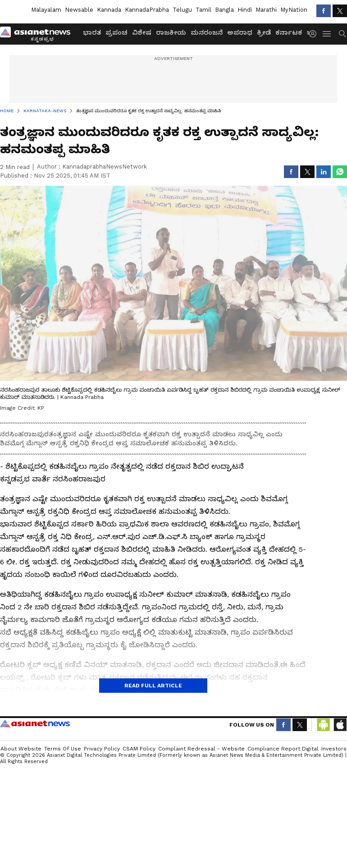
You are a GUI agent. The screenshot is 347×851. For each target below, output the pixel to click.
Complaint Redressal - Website (201, 749)
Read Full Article (153, 685)
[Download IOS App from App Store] (340, 724)
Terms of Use (62, 749)
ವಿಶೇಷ (141, 32)
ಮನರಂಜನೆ (207, 32)
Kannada (109, 9)
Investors (334, 749)
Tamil (203, 9)
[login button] (315, 34)
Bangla (224, 9)
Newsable (79, 9)
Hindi (244, 9)
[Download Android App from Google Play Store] (323, 724)
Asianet (35, 723)
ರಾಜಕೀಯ (171, 32)
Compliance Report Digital (283, 749)
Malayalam (46, 9)
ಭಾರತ (92, 32)
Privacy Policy (102, 749)
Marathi (266, 9)
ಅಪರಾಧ (239, 32)
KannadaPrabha (147, 9)
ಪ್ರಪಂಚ (116, 32)
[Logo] (38, 33)
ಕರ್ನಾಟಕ (288, 32)
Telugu (182, 9)
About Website (20, 749)
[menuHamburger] (327, 34)
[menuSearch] (342, 33)
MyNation (293, 9)
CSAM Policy (139, 749)
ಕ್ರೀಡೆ (264, 32)
